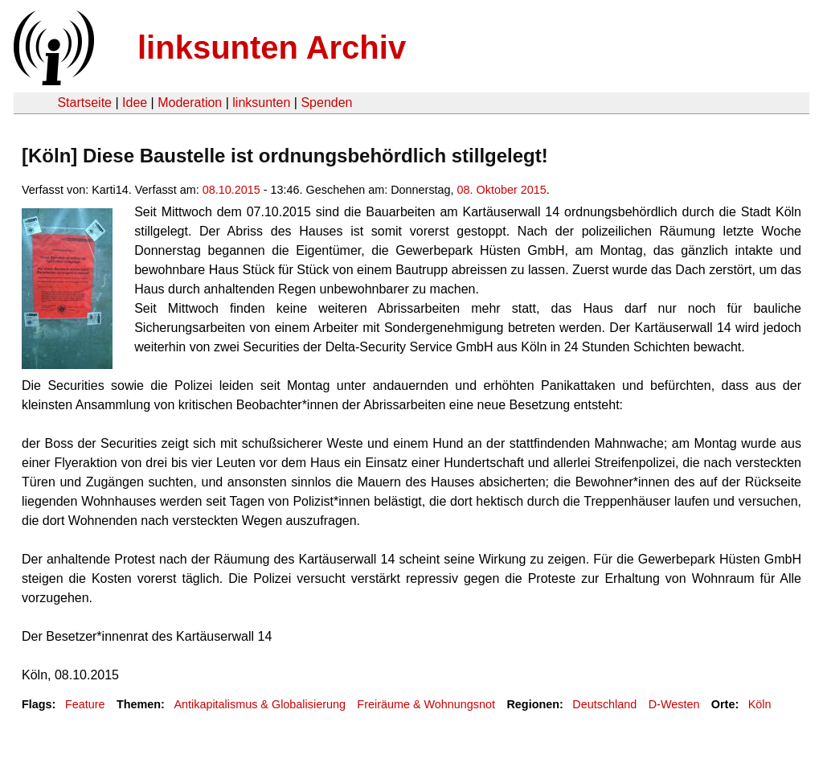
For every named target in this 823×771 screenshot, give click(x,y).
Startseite (84, 102)
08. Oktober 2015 (502, 189)
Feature (85, 704)
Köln (760, 704)
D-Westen (674, 704)
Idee (134, 102)
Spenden (326, 102)
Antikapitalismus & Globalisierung (260, 704)
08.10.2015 (231, 189)
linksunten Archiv (271, 47)
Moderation (190, 102)
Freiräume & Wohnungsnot (426, 704)
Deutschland (604, 704)
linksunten (261, 102)
